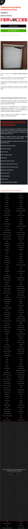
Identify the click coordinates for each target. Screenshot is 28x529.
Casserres (7, 266)
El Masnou (7, 297)
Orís (21, 355)
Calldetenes (7, 243)
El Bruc (21, 193)
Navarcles (21, 202)
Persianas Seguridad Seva (7, 527)
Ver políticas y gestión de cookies (14, 471)
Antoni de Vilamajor (7, 355)
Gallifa (21, 361)
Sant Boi (21, 385)
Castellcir (21, 400)
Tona (7, 342)
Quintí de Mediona (21, 353)
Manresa (7, 202)
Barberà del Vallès (7, 279)
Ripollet (21, 314)
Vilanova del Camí (21, 327)
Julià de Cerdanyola (21, 342)
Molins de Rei (20, 197)
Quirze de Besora (21, 381)
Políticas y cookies (21, 527)
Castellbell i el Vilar (7, 389)
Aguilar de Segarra (7, 404)
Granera (20, 254)
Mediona (21, 364)
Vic (21, 251)
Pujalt (21, 415)
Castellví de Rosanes (7, 420)
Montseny (7, 340)
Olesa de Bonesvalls (21, 277)
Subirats (7, 284)
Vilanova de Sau (21, 305)
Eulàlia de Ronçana (7, 301)
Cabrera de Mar (7, 329)
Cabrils (7, 221)
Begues (7, 361)
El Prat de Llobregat (7, 299)
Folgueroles (7, 258)
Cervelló (21, 230)
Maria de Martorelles (21, 271)
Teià (21, 398)
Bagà (21, 219)
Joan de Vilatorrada (21, 290)
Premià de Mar (21, 525)
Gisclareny (7, 256)
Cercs (7, 417)
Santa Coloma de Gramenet (21, 210)
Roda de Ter (7, 206)
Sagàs (21, 523)
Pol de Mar (21, 260)
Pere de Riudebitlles (21, 288)
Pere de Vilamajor (21, 351)
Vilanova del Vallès (7, 372)
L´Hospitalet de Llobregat (21, 226)
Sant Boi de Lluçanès (7, 385)
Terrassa (7, 398)
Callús (21, 241)
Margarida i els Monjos (7, 238)
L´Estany (7, 228)
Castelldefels (7, 271)
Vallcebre (7, 208)
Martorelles (7, 213)
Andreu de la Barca (7, 215)
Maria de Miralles (7, 236)
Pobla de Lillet (21, 247)
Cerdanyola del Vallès (7, 232)
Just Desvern (7, 318)
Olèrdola (7, 269)
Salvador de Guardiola (7, 351)
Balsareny (21, 301)
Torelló (7, 264)
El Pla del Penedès (21, 295)
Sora (7, 364)
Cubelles (21, 206)
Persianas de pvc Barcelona (4, 34)
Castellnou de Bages (7, 523)
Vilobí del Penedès (7, 314)
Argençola (21, 521)
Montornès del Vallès (21, 232)
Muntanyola (21, 338)
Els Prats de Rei (7, 396)
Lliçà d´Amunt (7, 197)
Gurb (7, 254)
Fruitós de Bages (21, 376)
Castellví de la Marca (21, 420)
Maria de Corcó (21, 310)
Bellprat (21, 402)
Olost (21, 357)
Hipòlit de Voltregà (7, 286)
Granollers (7, 310)
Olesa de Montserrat (7, 277)
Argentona (7, 366)
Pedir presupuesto (13, 26)
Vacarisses (7, 282)
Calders (7, 338)
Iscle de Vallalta (21, 292)
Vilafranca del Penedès (21, 329)
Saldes (21, 284)
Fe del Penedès (7, 400)
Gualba (21, 307)
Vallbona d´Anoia (21, 279)
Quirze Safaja (21, 379)
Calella (7, 200)
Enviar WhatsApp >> (13, 30)
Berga (7, 370)
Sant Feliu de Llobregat (21, 318)
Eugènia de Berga (7, 210)
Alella (21, 217)
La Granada (21, 223)
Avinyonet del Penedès (21, 333)
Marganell (7, 305)
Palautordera (7, 323)
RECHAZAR (10, 474)
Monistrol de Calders (21, 234)
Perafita (20, 273)
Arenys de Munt (21, 366)
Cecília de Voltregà (7, 327)
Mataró (21, 213)
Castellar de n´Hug (21, 392)
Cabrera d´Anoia (7, 312)
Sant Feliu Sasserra (7, 288)
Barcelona (7, 193)
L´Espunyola (21, 228)
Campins (21, 221)
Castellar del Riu (7, 392)
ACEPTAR (18, 474)
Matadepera (7, 394)
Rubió (21, 200)
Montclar (21, 359)
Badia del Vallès (21, 243)
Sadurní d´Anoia (21, 325)
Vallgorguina (7, 303)
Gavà (21, 275)
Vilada (7, 251)
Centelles (21, 417)
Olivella (7, 359)
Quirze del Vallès (7, 381)
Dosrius (7, 195)
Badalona (7, 333)
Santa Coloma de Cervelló (21, 264)
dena (21, 269)
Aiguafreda (7, 219)
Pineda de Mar (7, 249)
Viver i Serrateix (21, 312)
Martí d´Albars (7, 260)
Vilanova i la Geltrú (21, 245)
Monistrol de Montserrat (7, 234)
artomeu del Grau (7, 387)
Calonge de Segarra (7, 223)
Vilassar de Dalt (7, 245)
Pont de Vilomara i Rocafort (7, 415)
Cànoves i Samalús (7, 346)
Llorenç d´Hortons (21, 316)
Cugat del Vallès (7, 325)
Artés (7, 521)
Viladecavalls (7, 331)
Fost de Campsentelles (7, 379)
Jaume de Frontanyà (7, 292)
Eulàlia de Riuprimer (21, 208)
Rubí (21, 204)
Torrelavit (7, 407)
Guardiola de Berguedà (7, 307)
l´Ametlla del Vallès (7, 230)
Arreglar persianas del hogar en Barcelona (13, 34)
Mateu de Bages (7, 411)
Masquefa (21, 394)
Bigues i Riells (21, 368)
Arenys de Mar (7, 368)
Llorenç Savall (7, 316)
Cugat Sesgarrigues (21, 372)
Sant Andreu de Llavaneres (21, 370)
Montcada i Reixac (7, 409)
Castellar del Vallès (20, 389)
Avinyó (7, 335)
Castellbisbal (21, 249)
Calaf (21, 387)
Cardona (7, 402)
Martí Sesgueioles (21, 411)
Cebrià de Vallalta (21, 383)
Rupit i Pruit (21, 262)
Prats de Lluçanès (7, 413)
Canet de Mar (7, 348)
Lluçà (7, 525)
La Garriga (7, 226)
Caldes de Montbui (21, 286)
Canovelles (21, 346)
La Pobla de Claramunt (7, 374)
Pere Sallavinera (7, 262)
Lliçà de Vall (21, 195)
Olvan (7, 357)
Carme (21, 266)
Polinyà (7, 247)
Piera (7, 273)
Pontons (21, 413)
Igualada (21, 409)
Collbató (7, 295)
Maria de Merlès (21, 236)
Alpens (7, 217)
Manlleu (21, 258)
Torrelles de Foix (21, 404)
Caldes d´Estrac (21, 335)
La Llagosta (7, 376)
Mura (7, 204)
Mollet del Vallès (7, 290)
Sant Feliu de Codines (7, 320)
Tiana (21, 396)
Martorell (21, 303)
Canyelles (21, 344)
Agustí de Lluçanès (21, 215)
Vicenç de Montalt (7, 383)
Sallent (7, 241)
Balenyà (21, 299)
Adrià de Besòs (21, 238)
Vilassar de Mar (21, 340)
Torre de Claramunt (21, 407)
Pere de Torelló (7, 353)
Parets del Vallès (7, 275)
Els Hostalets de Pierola (20, 297)
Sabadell (21, 323)
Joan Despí (7, 344)
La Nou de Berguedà (21, 374)
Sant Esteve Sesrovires (21, 320)
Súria (21, 282)
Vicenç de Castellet (21, 348)
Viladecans (21, 331)
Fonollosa (21, 256)
